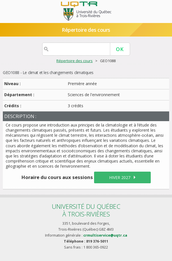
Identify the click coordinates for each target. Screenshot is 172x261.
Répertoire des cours (86, 29)
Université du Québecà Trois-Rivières (86, 210)
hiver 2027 (119, 177)
